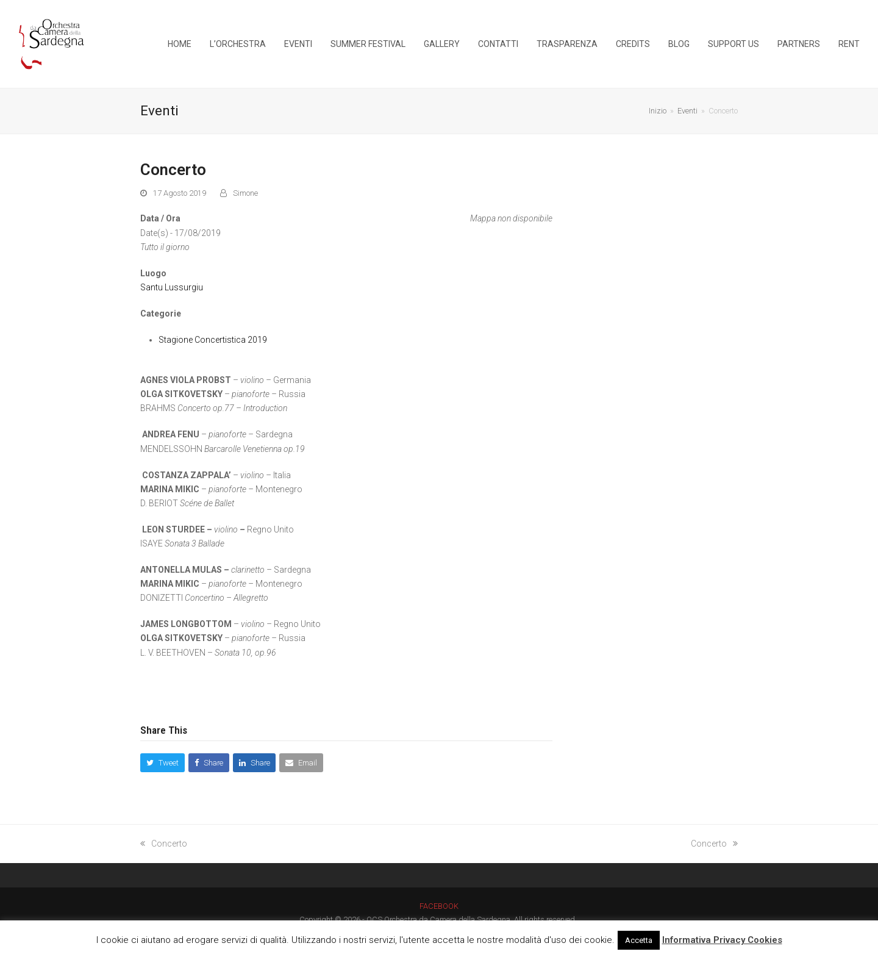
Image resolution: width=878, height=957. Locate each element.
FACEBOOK (439, 906)
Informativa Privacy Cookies (722, 939)
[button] (162, 762)
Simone (245, 193)
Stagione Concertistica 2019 (213, 340)
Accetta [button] (638, 940)
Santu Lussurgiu (171, 287)
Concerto (163, 843)
